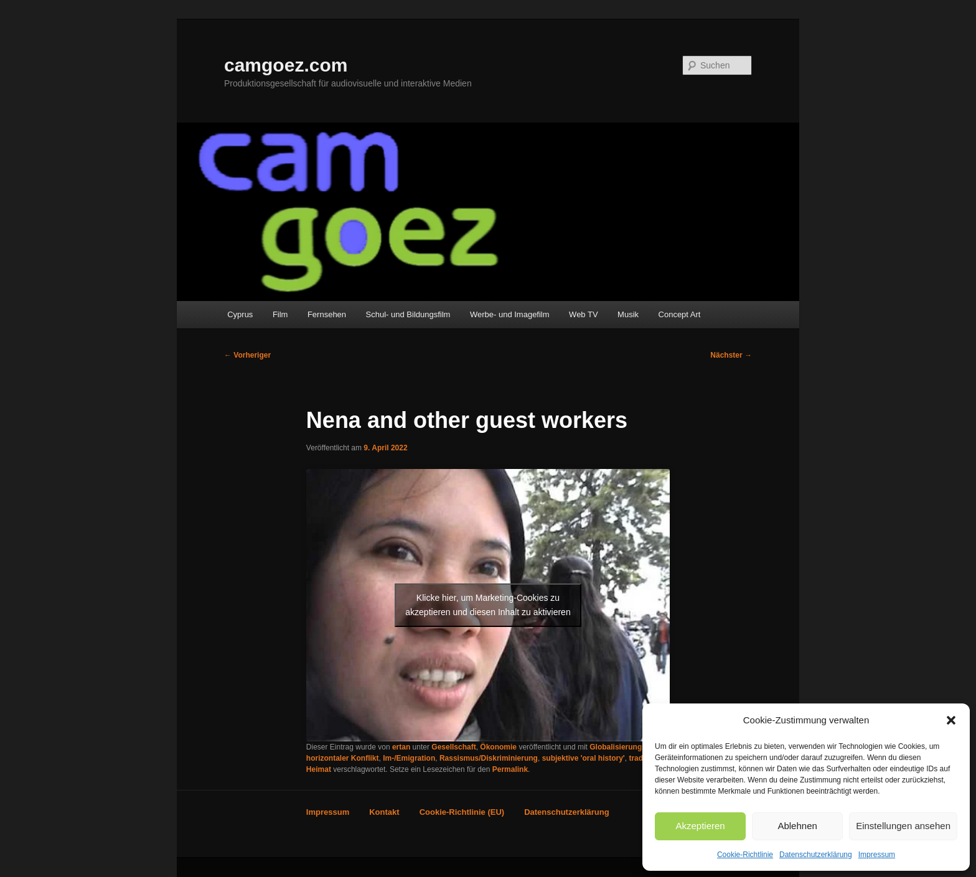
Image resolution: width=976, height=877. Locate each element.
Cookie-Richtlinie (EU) (462, 812)
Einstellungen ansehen (903, 825)
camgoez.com (285, 65)
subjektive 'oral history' (583, 758)
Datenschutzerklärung (815, 854)
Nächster (731, 355)
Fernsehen (326, 314)
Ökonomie (498, 747)
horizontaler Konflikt (342, 758)
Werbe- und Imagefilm (510, 314)
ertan (401, 747)
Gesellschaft (453, 747)
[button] (951, 720)
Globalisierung (615, 747)
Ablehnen (797, 825)
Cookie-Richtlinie (745, 854)
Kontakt (384, 812)
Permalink (510, 769)
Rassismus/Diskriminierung (488, 758)
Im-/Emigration (409, 758)
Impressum (876, 854)
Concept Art (680, 314)
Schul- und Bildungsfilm (408, 314)
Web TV (583, 314)
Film (280, 314)
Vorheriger (247, 355)
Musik (628, 314)
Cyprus (240, 314)
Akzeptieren (700, 825)
